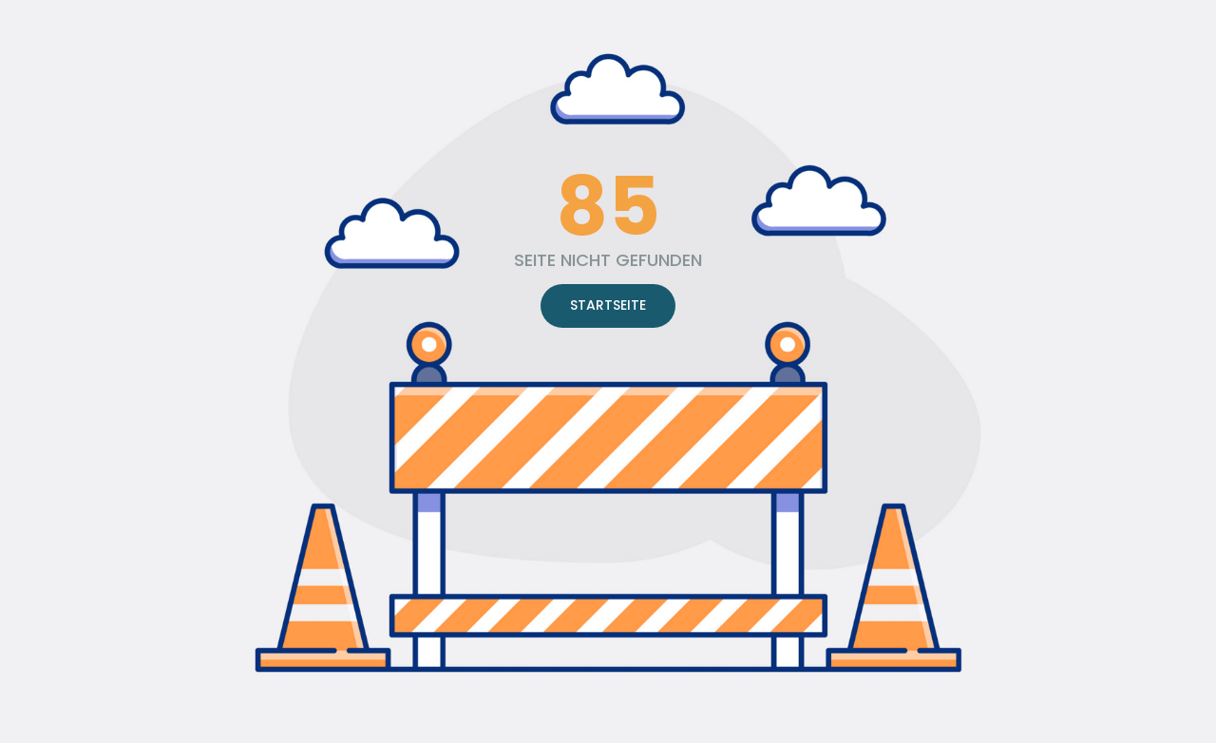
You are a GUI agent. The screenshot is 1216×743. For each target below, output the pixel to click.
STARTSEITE (608, 304)
